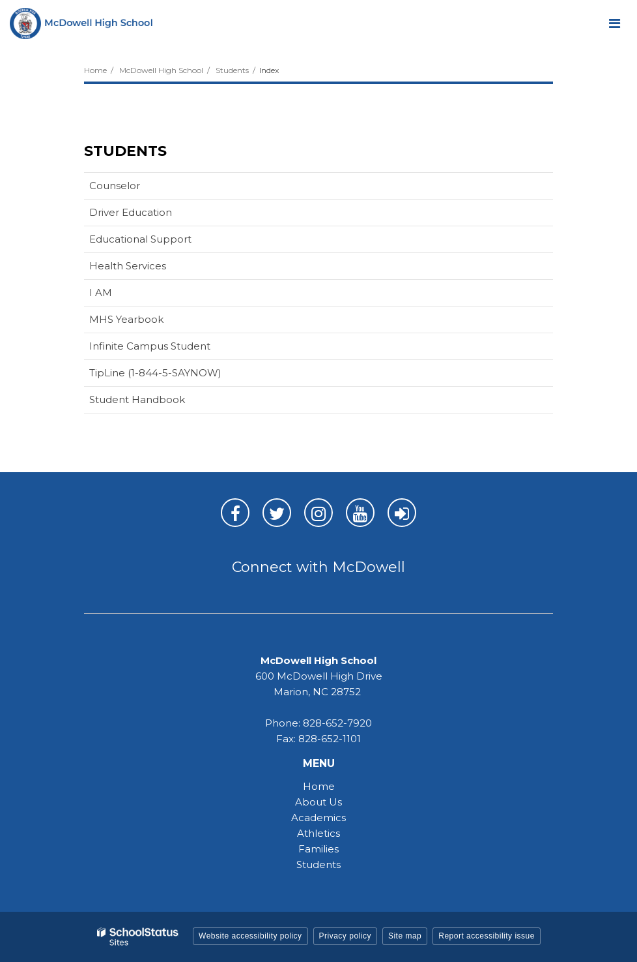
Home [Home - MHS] (319, 786)
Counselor (114, 185)
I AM (121, 295)
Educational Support (140, 239)
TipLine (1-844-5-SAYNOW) (175, 375)
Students (232, 70)
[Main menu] (614, 23)
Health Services (127, 266)
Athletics (318, 833)
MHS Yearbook (126, 319)
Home (95, 70)
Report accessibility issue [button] (486, 935)
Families (318, 849)
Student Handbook (137, 399)
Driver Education (151, 215)
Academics (318, 817)
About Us (318, 802)
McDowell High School (161, 70)
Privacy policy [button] (345, 935)
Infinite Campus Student (170, 348)
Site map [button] (404, 935)
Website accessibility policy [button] (250, 935)
